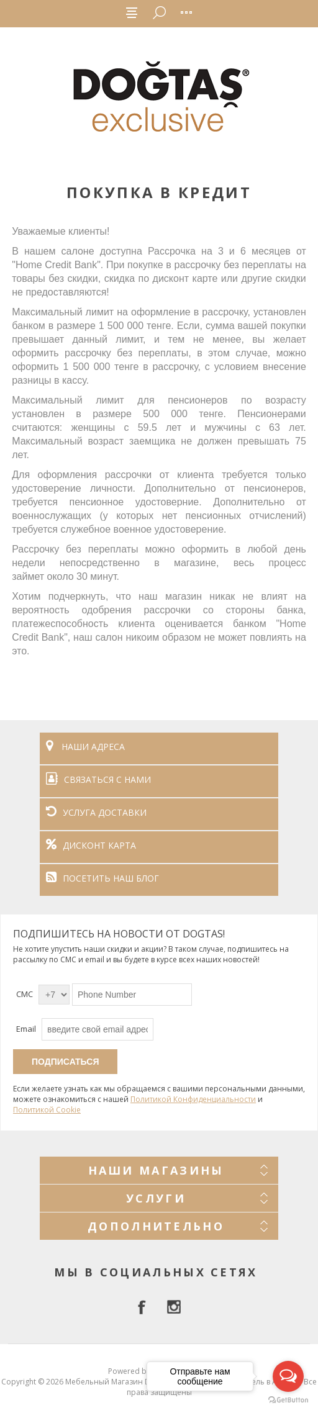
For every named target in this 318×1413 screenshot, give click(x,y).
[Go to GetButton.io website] (288, 1400)
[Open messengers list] (288, 1376)
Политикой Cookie (47, 1109)
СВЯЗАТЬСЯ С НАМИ (98, 779)
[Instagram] (174, 1307)
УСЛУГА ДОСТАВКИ (96, 812)
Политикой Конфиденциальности (193, 1099)
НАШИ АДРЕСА (85, 746)
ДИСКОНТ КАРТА (91, 845)
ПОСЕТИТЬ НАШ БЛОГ (102, 878)
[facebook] (144, 1307)
